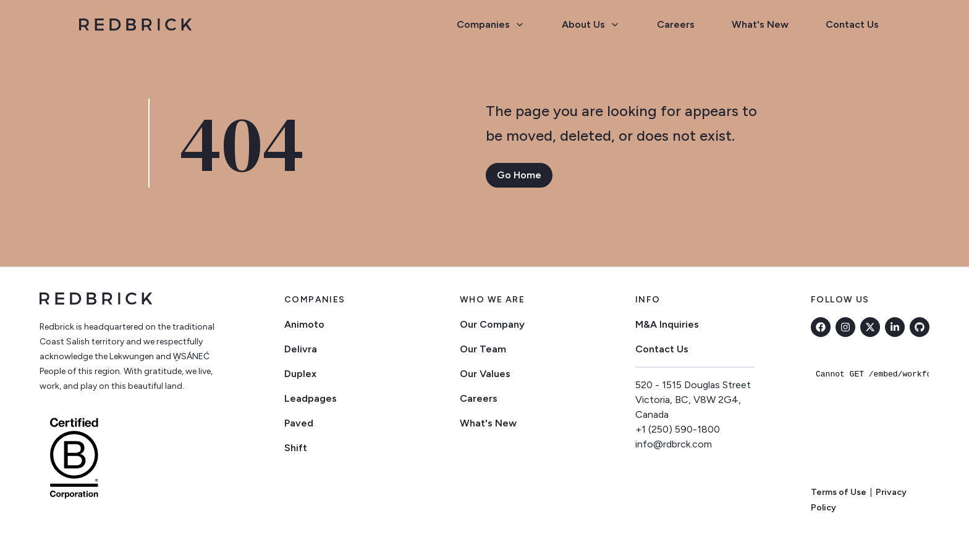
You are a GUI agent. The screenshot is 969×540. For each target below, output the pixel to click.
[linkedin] (895, 327)
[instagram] (845, 327)
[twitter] (870, 327)
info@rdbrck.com (673, 444)
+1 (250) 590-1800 (677, 429)
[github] (919, 327)
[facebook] (821, 327)
